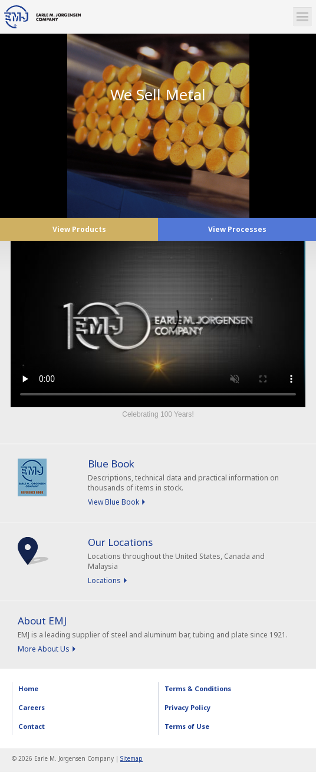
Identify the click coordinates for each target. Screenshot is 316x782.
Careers (31, 707)
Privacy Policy (187, 707)
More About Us (44, 649)
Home (28, 688)
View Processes (237, 229)
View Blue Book (113, 502)
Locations (104, 580)
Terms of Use (186, 726)
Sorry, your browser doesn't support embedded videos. (158, 324)
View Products (79, 229)
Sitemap (131, 758)
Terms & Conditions (197, 688)
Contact (31, 726)
